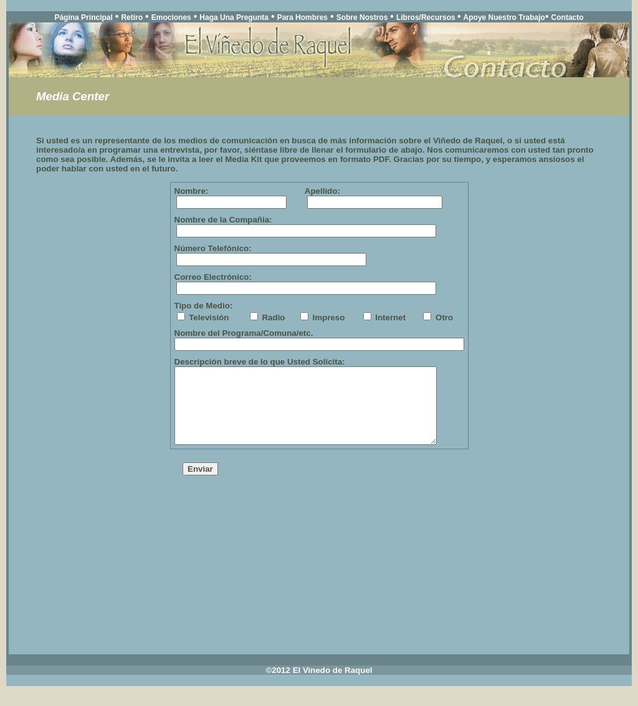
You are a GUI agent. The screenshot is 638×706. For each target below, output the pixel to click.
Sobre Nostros (362, 17)
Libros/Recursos (426, 17)
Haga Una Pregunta (234, 17)
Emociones (171, 17)
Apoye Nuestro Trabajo (504, 17)
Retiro (132, 17)
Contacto (567, 17)
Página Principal (83, 17)
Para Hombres (302, 17)
